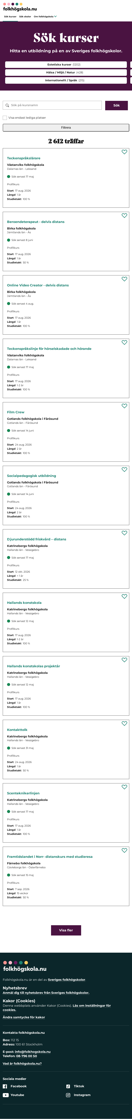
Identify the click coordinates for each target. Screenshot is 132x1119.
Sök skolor (25, 16)
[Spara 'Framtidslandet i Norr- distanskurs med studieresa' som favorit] (124, 850)
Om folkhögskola (45, 16)
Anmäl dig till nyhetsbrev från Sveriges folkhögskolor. (46, 993)
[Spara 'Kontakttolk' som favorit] (124, 723)
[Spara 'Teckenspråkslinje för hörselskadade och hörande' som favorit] (124, 342)
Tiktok (75, 1086)
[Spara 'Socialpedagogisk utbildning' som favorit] (124, 469)
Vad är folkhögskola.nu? (22, 1063)
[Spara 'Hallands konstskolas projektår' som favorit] (124, 660)
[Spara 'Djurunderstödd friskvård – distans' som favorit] (124, 533)
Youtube (13, 1095)
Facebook (15, 1086)
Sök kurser (10, 16)
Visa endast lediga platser (27, 117)
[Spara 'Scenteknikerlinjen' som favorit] (124, 787)
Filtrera (66, 127)
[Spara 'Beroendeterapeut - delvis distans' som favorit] (124, 215)
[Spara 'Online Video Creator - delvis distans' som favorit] (124, 279)
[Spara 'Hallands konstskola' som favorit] (124, 596)
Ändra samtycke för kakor (24, 1017)
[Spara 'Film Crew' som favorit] (124, 406)
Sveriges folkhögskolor (66, 980)
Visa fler (66, 930)
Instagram (78, 1095)
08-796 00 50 (26, 1056)
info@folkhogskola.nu (33, 1052)
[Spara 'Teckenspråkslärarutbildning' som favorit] (124, 152)
